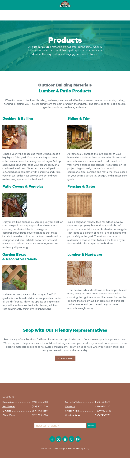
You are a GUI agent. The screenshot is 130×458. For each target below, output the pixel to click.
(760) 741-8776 (102, 415)
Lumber (74, 254)
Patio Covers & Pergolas (22, 186)
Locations (8, 396)
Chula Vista (8, 415)
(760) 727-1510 (40, 406)
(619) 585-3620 (40, 415)
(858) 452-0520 (102, 402)
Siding (72, 118)
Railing (27, 118)
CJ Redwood (72, 411)
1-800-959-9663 (103, 411)
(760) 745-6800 (40, 402)
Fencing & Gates (81, 186)
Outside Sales (72, 415)
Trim (87, 118)
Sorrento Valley (73, 402)
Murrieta (70, 406)
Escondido (8, 402)
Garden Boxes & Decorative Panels (19, 256)
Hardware (93, 254)
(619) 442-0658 (40, 411)
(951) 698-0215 (102, 406)
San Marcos (8, 406)
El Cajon (6, 411)
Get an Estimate (65, 358)
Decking (9, 118)
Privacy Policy (83, 448)
